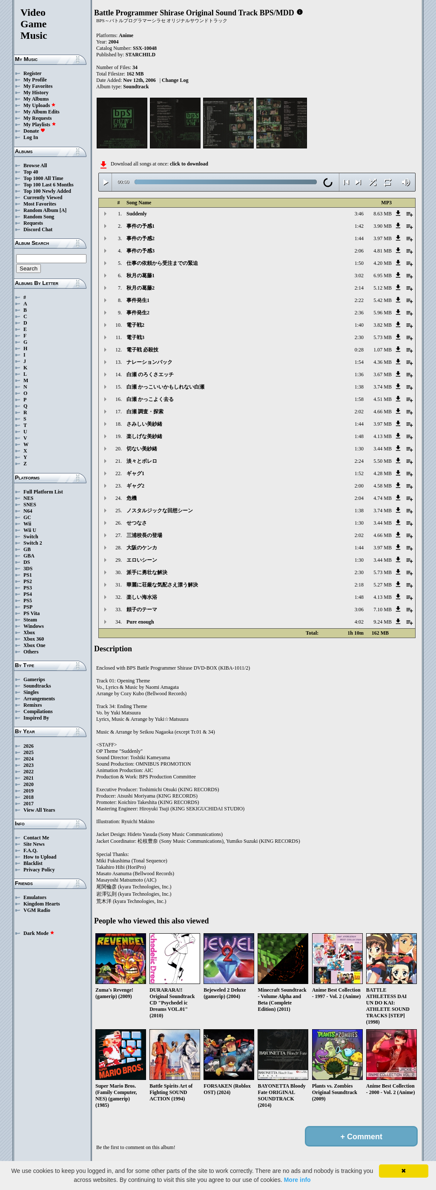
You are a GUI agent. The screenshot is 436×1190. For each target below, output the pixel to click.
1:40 (359, 325)
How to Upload (39, 857)
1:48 (359, 436)
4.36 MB (382, 362)
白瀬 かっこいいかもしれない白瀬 (165, 387)
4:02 (359, 622)
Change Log (175, 80)
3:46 (359, 214)
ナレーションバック (149, 362)
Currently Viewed (42, 197)
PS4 (27, 594)
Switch (30, 537)
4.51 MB (382, 399)
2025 (28, 752)
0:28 (359, 350)
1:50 (359, 263)
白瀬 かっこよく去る (150, 399)
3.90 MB (382, 226)
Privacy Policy (39, 870)
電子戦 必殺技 (142, 350)
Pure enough (140, 622)
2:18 (359, 585)
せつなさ (136, 523)
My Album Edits (41, 112)
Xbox (29, 633)
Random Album (40, 210)
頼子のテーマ (141, 609)
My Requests (37, 118)
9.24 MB (382, 622)
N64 (27, 511)
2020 (28, 784)
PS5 (27, 601)
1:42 (359, 226)
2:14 (359, 288)
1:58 (359, 399)
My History (36, 93)
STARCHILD (140, 55)
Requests (33, 223)
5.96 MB (382, 313)
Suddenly (136, 214)
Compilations (38, 711)
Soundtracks (37, 686)
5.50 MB (382, 461)
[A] (63, 210)
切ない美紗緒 (141, 449)
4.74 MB (382, 498)
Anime (126, 35)
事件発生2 (137, 313)
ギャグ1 (135, 473)
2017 (28, 804)
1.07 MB (382, 350)
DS (26, 562)
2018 (28, 797)
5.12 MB (382, 288)
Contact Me (36, 838)
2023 (28, 765)
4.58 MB (382, 486)
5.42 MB (382, 300)
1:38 (359, 387)
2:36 (359, 313)
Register (32, 73)
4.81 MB (382, 251)
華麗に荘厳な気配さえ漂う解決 (162, 585)
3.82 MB (382, 325)
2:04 (359, 498)
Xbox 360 (33, 639)
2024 (28, 759)
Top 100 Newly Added (47, 191)
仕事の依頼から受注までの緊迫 (162, 263)
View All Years (39, 810)
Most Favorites (39, 204)
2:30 (359, 337)
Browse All (35, 165)
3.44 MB (382, 449)
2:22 (359, 300)
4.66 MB (382, 412)
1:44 (359, 238)
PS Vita (31, 613)
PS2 (27, 581)
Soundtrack (136, 87)
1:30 (359, 449)
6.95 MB (382, 276)
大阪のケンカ (141, 548)
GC (27, 517)
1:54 (359, 362)
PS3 (27, 588)
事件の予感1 (140, 226)
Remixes (32, 705)
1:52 (359, 473)
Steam (30, 620)
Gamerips (34, 679)
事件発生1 (137, 300)
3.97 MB (382, 238)
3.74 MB (382, 387)
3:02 (359, 276)
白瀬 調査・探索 (145, 412)
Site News (34, 844)
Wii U (29, 530)
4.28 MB (382, 473)
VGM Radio (36, 910)
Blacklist (33, 863)
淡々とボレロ (141, 461)
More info (297, 1179)
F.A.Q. (30, 850)
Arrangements (39, 699)
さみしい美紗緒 (144, 424)
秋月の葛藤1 (140, 276)
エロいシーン (141, 560)
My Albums (36, 99)
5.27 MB (382, 585)
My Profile (35, 80)
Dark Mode (38, 933)
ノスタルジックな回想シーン (159, 511)
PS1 (27, 575)
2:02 (359, 412)
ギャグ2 (135, 486)
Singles (31, 692)
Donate (34, 131)
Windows (33, 626)
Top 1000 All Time (43, 178)
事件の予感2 (140, 238)
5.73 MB (382, 337)
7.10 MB (382, 609)
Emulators (34, 897)
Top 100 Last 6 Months (48, 185)
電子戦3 (135, 337)
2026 (28, 746)
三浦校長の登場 (144, 535)
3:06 (359, 609)
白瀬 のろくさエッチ (150, 374)
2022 (28, 772)
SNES (29, 505)
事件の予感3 (140, 251)
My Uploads (39, 105)
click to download (189, 164)
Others (30, 652)
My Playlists (39, 125)
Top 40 (30, 172)
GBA (28, 556)
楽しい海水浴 (141, 597)
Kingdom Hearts (41, 904)
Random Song (38, 217)
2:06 (359, 251)
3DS (27, 569)
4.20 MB (382, 263)
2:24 (359, 461)
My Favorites (37, 86)
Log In (30, 137)
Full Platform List (43, 492)
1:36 (359, 374)
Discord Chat (37, 229)
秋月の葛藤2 (140, 288)
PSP (27, 607)
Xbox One (34, 645)
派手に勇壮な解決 (146, 572)
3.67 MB (382, 374)
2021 (28, 778)
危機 (131, 498)
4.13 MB (382, 436)
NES (28, 498)
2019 (28, 791)
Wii (27, 524)
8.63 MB (382, 214)
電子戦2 (135, 325)
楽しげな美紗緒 (144, 436)
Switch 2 (32, 543)
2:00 (359, 486)
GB (27, 549)
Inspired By (36, 718)
